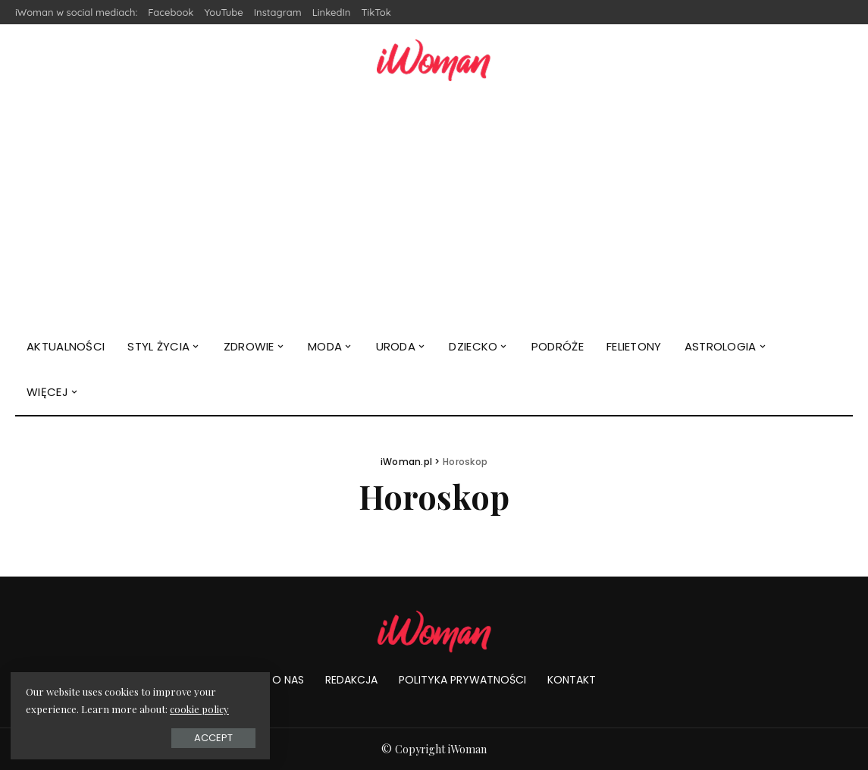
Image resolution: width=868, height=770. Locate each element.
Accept (181, 737)
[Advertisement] (434, 210)
